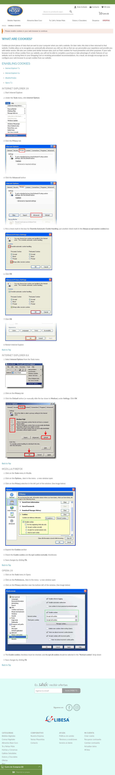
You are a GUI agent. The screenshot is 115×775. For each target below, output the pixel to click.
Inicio (4, 25)
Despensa (95, 20)
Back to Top (6, 350)
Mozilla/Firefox (10, 78)
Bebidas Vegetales (14, 20)
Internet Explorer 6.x (12, 73)
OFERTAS (106, 20)
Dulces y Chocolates (79, 20)
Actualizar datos (90, 746)
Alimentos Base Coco (34, 20)
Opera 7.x (8, 83)
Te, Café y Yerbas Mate (57, 20)
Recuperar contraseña (92, 739)
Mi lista (87, 750)
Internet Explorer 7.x (12, 68)
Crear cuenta (89, 736)
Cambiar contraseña (92, 743)
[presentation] (53, 698)
